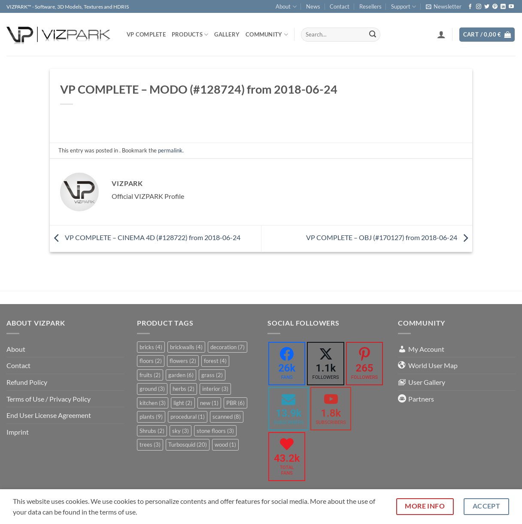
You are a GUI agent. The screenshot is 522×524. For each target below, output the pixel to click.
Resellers (370, 6)
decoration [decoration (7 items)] (227, 347)
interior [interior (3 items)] (215, 388)
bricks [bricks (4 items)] (151, 347)
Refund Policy (26, 382)
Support (403, 7)
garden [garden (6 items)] (181, 375)
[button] (443, 6)
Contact (339, 6)
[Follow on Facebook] (470, 7)
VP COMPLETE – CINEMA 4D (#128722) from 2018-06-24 (145, 237)
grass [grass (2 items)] (212, 375)
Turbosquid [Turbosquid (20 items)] (187, 444)
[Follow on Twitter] (486, 7)
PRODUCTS (190, 34)
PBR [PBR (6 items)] (235, 402)
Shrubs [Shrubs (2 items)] (152, 430)
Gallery (227, 34)
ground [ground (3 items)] (152, 388)
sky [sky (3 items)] (180, 430)
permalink (170, 150)
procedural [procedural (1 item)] (187, 416)
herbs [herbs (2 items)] (183, 388)
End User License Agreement (48, 415)
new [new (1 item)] (209, 402)
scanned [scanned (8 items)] (226, 416)
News (313, 6)
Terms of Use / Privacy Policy (48, 399)
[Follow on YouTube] (511, 7)
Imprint (17, 432)
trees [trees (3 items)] (150, 444)
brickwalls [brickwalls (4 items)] (186, 347)
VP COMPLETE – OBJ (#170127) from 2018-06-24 (389, 237)
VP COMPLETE (146, 34)
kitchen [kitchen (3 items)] (153, 402)
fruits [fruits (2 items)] (150, 375)
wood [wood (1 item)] (225, 444)
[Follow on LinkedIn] (503, 7)
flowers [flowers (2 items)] (183, 360)
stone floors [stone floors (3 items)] (215, 430)
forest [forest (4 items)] (215, 360)
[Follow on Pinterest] (495, 7)
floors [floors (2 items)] (151, 360)
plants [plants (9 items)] (151, 416)
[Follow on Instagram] (478, 7)
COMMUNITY (267, 34)
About (286, 7)
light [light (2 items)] (182, 402)
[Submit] (372, 34)
